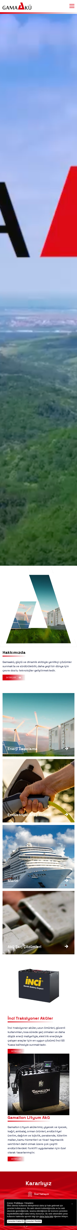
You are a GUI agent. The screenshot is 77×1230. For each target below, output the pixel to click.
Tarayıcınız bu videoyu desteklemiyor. (38, 609)
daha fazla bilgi (46, 1216)
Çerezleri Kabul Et (16, 1221)
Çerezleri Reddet (33, 1221)
